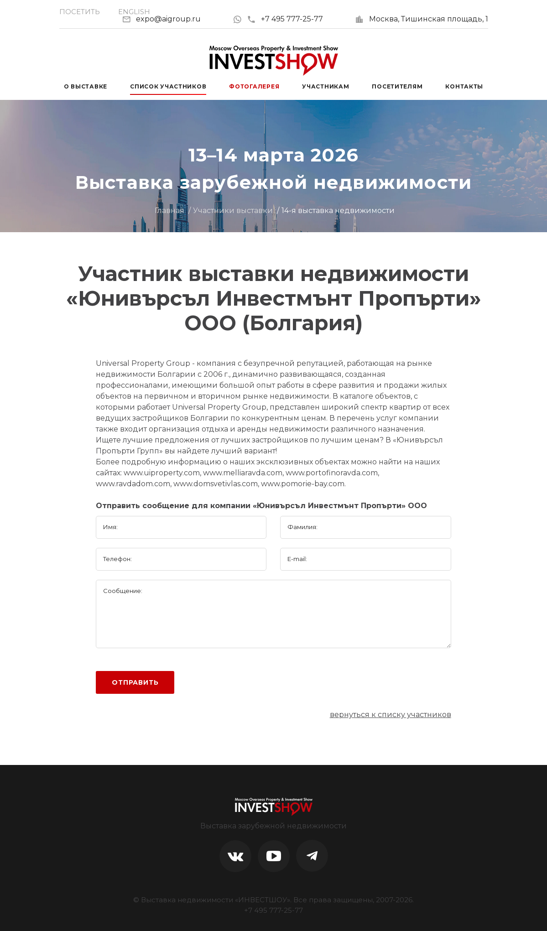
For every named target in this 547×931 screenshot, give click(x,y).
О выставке (85, 86)
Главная (169, 210)
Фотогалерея (254, 86)
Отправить (135, 682)
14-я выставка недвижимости (338, 210)
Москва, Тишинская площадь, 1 (428, 19)
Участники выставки (233, 210)
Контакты (464, 86)
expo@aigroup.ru (168, 19)
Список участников (168, 86)
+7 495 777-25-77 (285, 19)
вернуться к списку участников (390, 714)
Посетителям (397, 86)
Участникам (325, 86)
